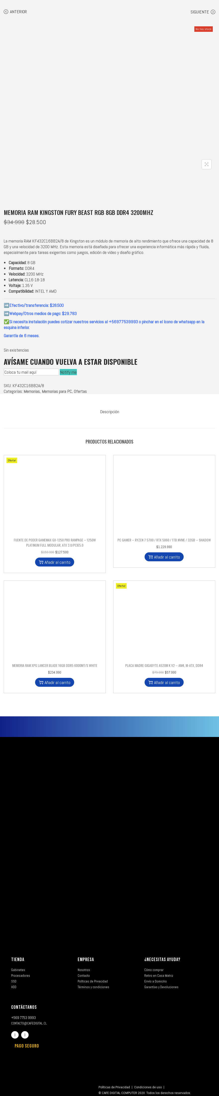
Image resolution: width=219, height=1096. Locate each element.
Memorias (32, 391)
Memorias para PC (57, 391)
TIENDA (17, 957)
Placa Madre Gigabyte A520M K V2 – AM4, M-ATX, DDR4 (164, 662)
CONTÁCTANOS (24, 1005)
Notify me (68, 372)
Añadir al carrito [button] (54, 560)
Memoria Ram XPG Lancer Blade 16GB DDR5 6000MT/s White (54, 662)
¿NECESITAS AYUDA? (162, 957)
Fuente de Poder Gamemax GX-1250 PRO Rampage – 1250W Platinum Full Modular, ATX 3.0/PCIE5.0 (55, 540)
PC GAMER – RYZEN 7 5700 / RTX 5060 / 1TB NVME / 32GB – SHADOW (164, 537)
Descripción (109, 410)
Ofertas (80, 391)
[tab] (109, 410)
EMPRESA (86, 957)
